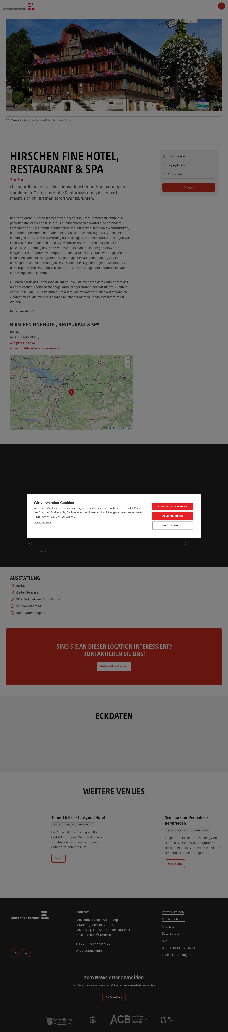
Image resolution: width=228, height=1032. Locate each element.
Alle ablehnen (172, 515)
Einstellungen (172, 525)
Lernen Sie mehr (42, 522)
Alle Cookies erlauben (172, 506)
